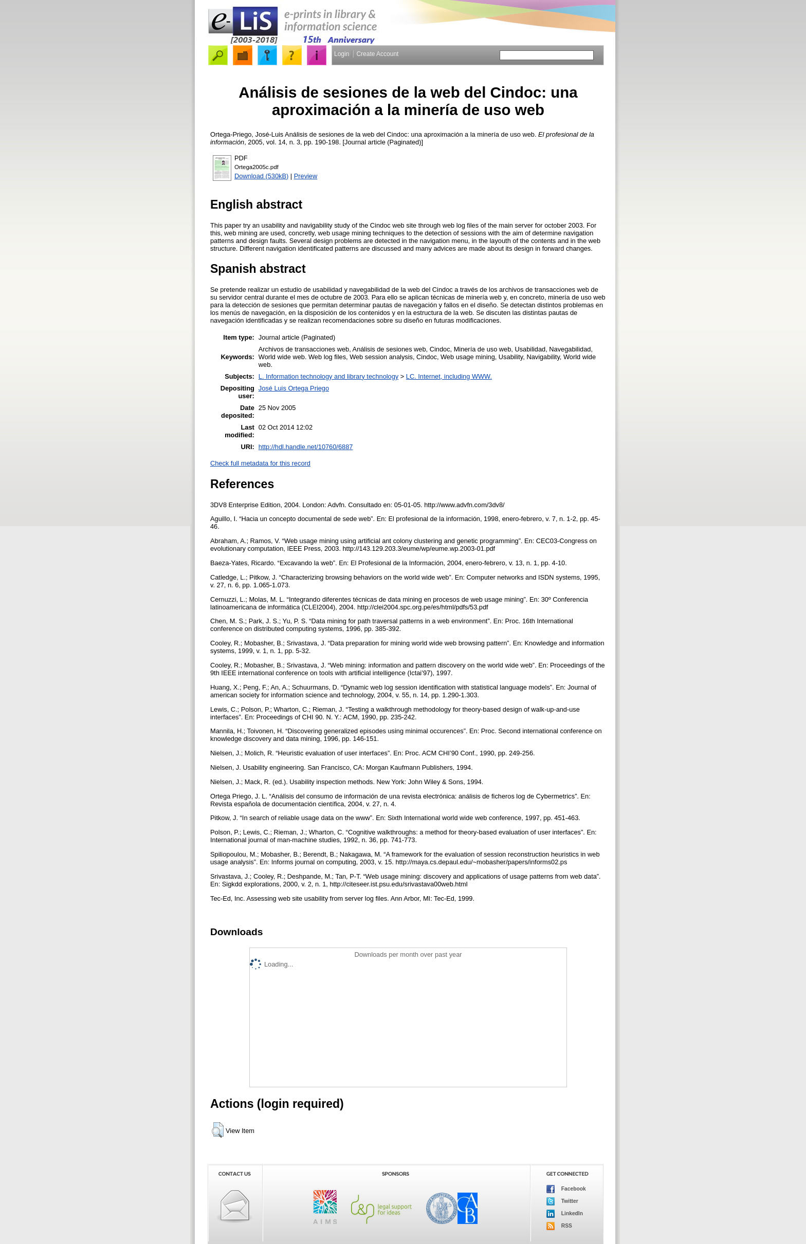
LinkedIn (564, 1214)
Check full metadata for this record (260, 463)
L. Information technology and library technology (328, 376)
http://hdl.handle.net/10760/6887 (306, 447)
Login (341, 54)
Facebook (566, 1189)
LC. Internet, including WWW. (449, 376)
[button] (218, 1130)
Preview (306, 176)
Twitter (562, 1201)
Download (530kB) (261, 176)
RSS (559, 1226)
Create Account (377, 54)
